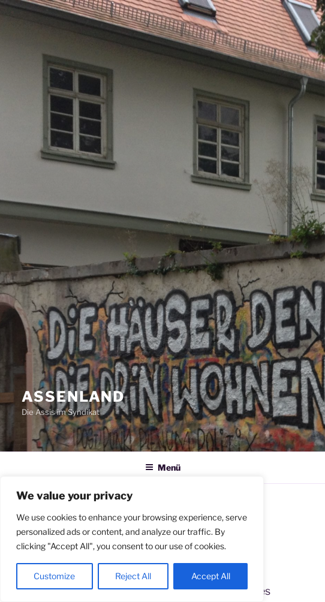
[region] (132, 539)
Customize (54, 576)
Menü (162, 467)
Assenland (73, 396)
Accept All (210, 576)
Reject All (133, 576)
